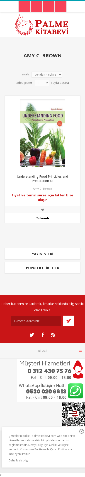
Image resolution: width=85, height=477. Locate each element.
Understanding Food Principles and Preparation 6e (42, 178)
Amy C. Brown (42, 189)
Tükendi (42, 218)
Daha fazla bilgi (18, 460)
